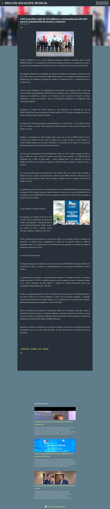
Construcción (25, 349)
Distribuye (34, 349)
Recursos (45, 349)
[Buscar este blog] (100, 3)
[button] (21, 27)
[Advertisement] (55, 385)
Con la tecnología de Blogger (55, 506)
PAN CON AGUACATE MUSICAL (26, 3)
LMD (40, 349)
